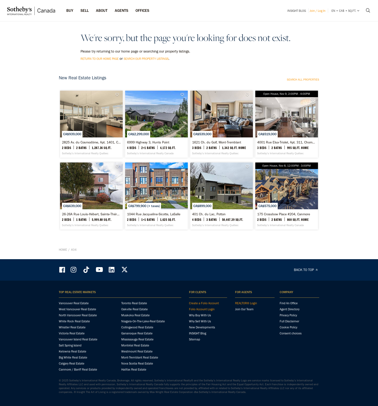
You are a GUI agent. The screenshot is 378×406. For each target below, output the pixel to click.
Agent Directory (289, 309)
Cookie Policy (288, 327)
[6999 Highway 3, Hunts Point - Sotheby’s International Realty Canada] (156, 124)
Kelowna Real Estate (72, 351)
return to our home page (100, 59)
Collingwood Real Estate (137, 327)
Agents (121, 10)
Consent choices (291, 333)
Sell (85, 10)
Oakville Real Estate (134, 309)
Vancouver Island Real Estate (78, 339)
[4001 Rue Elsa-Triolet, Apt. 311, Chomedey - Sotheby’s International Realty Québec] (286, 124)
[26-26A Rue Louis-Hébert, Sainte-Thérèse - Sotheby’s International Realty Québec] (91, 196)
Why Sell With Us (200, 321)
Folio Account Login (202, 309)
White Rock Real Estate (74, 321)
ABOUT (102, 10)
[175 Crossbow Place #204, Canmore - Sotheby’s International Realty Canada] (286, 196)
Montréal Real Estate (135, 345)
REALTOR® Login (246, 303)
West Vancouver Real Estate (77, 309)
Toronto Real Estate (134, 303)
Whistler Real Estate (72, 327)
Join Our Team (244, 309)
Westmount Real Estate (137, 351)
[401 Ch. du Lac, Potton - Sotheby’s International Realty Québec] (221, 196)
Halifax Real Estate (133, 369)
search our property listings (146, 59)
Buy (69, 10)
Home (63, 249)
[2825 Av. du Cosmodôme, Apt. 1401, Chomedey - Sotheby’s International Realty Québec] (91, 124)
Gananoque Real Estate (137, 333)
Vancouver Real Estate (74, 303)
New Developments (202, 327)
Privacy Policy (288, 315)
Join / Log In (317, 11)
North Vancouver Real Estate (78, 315)
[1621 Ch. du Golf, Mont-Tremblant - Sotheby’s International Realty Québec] (221, 124)
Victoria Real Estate (72, 333)
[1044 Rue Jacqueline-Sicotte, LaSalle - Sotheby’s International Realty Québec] (156, 196)
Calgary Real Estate (71, 363)
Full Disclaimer (289, 321)
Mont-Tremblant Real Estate (139, 357)
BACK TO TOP (306, 270)
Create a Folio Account (204, 303)
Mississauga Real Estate (137, 339)
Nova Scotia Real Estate (137, 363)
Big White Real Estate (73, 357)
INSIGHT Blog (296, 11)
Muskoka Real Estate (135, 315)
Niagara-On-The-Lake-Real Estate (143, 321)
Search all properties (303, 79)
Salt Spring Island (70, 345)
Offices (142, 10)
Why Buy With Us (200, 315)
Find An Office (289, 303)
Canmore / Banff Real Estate (78, 369)
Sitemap (194, 339)
